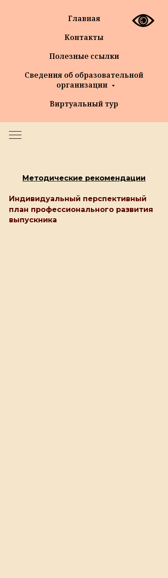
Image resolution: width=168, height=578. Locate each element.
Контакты (84, 37)
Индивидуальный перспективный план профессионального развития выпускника (81, 209)
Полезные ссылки (84, 56)
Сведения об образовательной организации (84, 80)
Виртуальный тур (84, 104)
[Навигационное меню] (15, 135)
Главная (84, 18)
